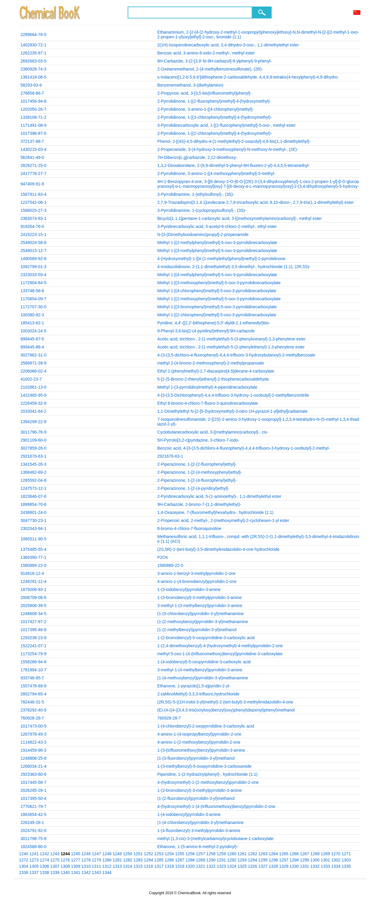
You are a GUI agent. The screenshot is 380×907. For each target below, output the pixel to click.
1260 (231, 853)
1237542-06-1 (33, 202)
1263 (262, 853)
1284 (148, 860)
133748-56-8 (32, 290)
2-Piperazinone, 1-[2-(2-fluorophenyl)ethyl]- (197, 464)
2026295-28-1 (33, 790)
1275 (54, 860)
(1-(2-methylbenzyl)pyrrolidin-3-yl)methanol (197, 629)
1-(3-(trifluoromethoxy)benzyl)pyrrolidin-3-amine (201, 750)
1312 (106, 866)
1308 (65, 866)
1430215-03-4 (33, 149)
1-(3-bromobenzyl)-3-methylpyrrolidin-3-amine (199, 597)
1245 (75, 853)
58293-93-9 (31, 85)
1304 (23, 866)
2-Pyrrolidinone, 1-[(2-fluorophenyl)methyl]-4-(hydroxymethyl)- (214, 101)
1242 (44, 853)
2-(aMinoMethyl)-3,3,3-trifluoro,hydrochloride (198, 694)
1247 (96, 853)
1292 (231, 860)
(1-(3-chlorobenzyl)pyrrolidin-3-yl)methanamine (200, 613)
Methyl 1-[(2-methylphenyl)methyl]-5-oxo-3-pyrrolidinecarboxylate (217, 242)
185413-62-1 (32, 322)
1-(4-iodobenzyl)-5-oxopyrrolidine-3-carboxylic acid (204, 661)
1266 (294, 853)
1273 (34, 860)
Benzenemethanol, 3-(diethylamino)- (190, 85)
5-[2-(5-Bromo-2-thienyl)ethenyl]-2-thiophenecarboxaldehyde (213, 379)
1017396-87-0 (33, 133)
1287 (179, 860)
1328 (273, 866)
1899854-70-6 (33, 504)
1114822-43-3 (33, 742)
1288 (190, 860)
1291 (221, 860)
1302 (335, 860)
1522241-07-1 (33, 645)
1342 (86, 872)
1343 (96, 872)
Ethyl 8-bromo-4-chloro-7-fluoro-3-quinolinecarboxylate (207, 403)
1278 (86, 860)
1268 (314, 853)
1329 (283, 866)
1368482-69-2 (33, 472)
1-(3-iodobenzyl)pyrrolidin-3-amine (189, 589)
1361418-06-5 (33, 77)
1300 (314, 860)
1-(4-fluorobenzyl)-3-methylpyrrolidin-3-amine (198, 830)
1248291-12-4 (33, 581)
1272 (23, 860)
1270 (335, 853)
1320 (190, 866)
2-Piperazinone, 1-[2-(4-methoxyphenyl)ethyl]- (199, 472)
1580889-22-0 (33, 565)
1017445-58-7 (33, 782)
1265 (283, 853)
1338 (44, 872)
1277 (75, 860)
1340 (65, 872)
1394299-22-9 (33, 421)
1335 (346, 866)
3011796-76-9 (33, 432)
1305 (34, 866)
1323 (221, 866)
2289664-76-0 (33, 34)
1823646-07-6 (33, 496)
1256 (190, 853)
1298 (294, 860)
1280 (106, 860)
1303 (346, 860)
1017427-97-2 (33, 621)
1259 (221, 853)
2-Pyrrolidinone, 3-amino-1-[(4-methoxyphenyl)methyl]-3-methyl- (216, 173)
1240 (23, 853)
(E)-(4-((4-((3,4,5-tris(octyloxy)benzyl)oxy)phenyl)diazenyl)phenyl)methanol (226, 710)
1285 (159, 860)
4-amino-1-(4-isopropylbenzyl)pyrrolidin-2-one (199, 734)
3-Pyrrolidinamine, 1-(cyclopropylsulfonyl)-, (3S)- (201, 210)
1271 (346, 853)
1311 (96, 866)
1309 (75, 866)
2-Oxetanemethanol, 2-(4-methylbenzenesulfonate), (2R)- (210, 69)
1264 (273, 853)
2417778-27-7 (33, 173)
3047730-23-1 (33, 520)
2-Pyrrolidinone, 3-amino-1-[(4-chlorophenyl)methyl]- (205, 109)
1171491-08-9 (33, 125)
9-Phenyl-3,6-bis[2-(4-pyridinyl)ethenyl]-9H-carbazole (206, 331)
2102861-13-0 (33, 387)
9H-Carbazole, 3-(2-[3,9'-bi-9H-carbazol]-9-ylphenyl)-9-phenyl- (214, 61)
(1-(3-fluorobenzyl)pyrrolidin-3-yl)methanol (196, 758)
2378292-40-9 (33, 710)
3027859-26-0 (33, 448)
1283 (138, 860)
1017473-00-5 (33, 726)
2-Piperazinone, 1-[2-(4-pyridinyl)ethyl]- (193, 488)
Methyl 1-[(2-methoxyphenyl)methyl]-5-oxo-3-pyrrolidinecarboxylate (219, 298)
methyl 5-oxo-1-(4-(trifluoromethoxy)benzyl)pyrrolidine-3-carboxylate (220, 653)
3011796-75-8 (33, 838)
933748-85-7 (32, 677)
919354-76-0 (32, 226)
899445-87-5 (32, 339)
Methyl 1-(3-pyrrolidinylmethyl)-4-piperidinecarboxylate (207, 387)
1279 (96, 860)
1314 (127, 866)
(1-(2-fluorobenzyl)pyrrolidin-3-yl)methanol (196, 798)
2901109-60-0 (33, 440)
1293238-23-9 (33, 637)
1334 (335, 866)
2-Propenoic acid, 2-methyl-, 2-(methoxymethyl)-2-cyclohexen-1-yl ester (223, 520)
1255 (179, 853)
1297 (283, 860)
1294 (252, 860)
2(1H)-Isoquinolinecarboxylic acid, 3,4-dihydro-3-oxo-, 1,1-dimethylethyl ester (228, 45)
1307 (54, 866)
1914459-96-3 (33, 750)
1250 (127, 853)
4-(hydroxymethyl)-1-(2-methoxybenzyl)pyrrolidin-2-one (208, 782)
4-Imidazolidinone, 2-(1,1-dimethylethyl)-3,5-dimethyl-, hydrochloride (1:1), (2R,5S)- (234, 266)
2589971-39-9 (33, 363)
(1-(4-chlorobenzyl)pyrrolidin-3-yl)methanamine (200, 822)
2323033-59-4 (33, 274)
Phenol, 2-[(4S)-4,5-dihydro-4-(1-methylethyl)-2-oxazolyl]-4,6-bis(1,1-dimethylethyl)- (234, 141)
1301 (325, 860)
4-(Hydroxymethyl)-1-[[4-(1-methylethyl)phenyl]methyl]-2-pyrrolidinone (221, 258)
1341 (75, 872)
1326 (252, 866)
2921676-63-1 (33, 456)
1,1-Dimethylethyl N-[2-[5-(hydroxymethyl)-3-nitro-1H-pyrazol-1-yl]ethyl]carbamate (232, 411)
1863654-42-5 (33, 814)
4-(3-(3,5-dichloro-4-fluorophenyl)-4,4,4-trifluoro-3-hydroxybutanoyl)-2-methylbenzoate (236, 355)
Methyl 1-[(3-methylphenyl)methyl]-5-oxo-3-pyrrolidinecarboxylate (217, 250)
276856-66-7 (32, 93)
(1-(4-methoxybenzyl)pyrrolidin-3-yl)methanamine (202, 677)
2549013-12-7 (33, 250)
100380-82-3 (32, 314)
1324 (231, 866)
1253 (159, 853)
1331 (304, 866)
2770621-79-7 (33, 806)
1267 (304, 853)
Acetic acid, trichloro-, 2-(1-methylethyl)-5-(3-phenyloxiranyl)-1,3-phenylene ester (231, 339)
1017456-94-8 (33, 101)
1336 (23, 872)
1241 (34, 853)
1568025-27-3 (33, 210)
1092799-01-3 (33, 266)
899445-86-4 (32, 347)
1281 (117, 860)
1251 (138, 853)
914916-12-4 (32, 573)
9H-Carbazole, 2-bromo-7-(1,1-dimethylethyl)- (199, 504)
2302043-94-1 (33, 528)
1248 (106, 853)
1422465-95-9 (33, 395)
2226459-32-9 (33, 403)
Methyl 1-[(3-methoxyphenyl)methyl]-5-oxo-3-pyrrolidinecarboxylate (219, 282)
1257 (200, 853)
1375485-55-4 (33, 549)
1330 (294, 866)
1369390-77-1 (33, 557)
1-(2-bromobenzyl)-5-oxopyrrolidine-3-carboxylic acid (206, 637)
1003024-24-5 (33, 331)
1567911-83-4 (33, 194)
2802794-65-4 (33, 694)
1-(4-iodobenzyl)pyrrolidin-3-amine (189, 814)
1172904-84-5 (33, 282)
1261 (242, 853)
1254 (169, 853)
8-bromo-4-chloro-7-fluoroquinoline (189, 528)
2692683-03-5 (33, 61)
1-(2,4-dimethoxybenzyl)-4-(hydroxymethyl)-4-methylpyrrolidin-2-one (220, 645)
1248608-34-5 (33, 613)
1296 (273, 860)
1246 (86, 853)
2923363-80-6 (33, 774)
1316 (148, 866)
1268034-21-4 (33, 766)
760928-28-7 (32, 718)
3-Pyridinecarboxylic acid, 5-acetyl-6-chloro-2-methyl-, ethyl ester (217, 226)
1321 (200, 866)
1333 (325, 866)
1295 (262, 860)
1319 (179, 866)
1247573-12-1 (33, 488)
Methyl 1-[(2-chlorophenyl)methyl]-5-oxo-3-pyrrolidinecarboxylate (216, 314)
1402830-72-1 (33, 45)
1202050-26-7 (33, 109)
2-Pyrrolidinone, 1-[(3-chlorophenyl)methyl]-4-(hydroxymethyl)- (214, 117)
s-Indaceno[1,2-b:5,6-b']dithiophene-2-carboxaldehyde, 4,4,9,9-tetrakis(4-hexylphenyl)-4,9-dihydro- (248, 77)
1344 (106, 872)
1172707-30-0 (33, 306)
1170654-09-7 (33, 298)
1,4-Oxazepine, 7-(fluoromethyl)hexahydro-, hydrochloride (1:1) (215, 512)
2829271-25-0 (33, 165)
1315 (138, 866)
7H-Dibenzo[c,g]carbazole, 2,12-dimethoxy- (197, 157)
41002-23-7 (31, 379)
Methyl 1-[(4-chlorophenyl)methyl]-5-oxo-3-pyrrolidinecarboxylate (216, 290)
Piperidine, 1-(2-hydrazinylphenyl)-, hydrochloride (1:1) (207, 774)
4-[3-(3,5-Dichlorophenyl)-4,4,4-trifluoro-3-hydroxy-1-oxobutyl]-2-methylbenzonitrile (233, 395)
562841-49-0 (32, 157)
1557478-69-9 (33, 686)
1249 (117, 853)
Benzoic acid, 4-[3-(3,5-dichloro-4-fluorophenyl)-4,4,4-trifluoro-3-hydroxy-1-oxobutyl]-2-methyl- (243, 448)
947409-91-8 (32, 184)
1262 (252, 853)
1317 (159, 866)
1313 (117, 866)
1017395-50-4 (33, 798)
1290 (211, 860)
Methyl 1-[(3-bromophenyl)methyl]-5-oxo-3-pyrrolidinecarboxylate (217, 306)
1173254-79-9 (33, 653)
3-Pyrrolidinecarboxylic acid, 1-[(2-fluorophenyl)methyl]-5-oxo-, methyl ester (226, 125)
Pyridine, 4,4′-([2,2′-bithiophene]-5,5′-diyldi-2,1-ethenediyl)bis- (213, 322)
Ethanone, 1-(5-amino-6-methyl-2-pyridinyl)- (197, 846)
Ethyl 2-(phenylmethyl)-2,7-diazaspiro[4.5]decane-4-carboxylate (215, 371)
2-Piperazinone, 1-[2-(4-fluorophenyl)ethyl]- (197, 480)
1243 (54, 853)
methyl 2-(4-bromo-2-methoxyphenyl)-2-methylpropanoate (210, 363)
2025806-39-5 (33, 605)
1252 (148, 853)
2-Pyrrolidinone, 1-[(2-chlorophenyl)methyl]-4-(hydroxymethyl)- (214, 133)
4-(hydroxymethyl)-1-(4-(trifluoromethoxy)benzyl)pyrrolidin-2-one (216, 806)
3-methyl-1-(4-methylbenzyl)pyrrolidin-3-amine (199, 669)
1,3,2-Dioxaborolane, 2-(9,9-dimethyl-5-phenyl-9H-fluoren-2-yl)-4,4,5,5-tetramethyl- (233, 165)
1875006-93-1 (33, 589)
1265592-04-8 (33, 480)
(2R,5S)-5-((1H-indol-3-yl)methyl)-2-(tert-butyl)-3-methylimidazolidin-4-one (225, 702)
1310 (86, 866)
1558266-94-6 (33, 661)
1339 (54, 872)
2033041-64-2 (33, 411)
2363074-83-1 (33, 218)
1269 (325, 853)
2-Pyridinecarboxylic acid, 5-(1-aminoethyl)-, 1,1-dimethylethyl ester (219, 496)
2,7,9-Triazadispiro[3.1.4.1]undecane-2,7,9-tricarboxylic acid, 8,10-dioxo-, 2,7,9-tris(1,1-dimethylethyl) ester (255, 202)
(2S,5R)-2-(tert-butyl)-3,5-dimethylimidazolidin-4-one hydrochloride (218, 549)
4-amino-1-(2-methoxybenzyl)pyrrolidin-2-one (198, 742)
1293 (242, 860)
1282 (127, 860)
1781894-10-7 (33, 669)
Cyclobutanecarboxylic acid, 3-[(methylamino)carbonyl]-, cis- (212, 432)
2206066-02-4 (33, 371)
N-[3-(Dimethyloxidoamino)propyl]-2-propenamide (202, 234)
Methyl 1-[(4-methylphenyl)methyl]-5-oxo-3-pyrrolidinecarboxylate (217, 274)
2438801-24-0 (33, 512)
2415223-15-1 (33, 234)
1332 (314, 866)
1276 (65, 860)
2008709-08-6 (33, 597)
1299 (304, 860)
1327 (262, 866)
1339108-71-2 (33, 117)
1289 (200, 860)
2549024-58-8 (33, 242)
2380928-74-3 (33, 69)
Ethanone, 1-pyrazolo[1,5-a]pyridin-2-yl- (193, 686)
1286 (169, 860)
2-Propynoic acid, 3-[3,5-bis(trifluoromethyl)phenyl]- (204, 93)
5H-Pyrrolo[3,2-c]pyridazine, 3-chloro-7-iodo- (198, 440)
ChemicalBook (50, 12)
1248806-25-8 (33, 758)
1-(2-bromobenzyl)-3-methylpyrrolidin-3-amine (199, 790)
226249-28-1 (32, 822)
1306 (44, 866)
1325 (242, 866)
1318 (169, 866)
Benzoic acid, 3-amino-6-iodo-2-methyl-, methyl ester (206, 53)
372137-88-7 (32, 141)
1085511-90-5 (33, 539)
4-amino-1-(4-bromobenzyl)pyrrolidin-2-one (197, 581)
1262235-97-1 (33, 53)
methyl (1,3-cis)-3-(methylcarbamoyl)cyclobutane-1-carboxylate (215, 838)
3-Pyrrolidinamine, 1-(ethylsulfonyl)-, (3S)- (195, 194)
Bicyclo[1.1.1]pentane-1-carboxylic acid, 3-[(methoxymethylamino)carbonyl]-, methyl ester (239, 218)
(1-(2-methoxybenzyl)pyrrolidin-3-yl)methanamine (202, 621)
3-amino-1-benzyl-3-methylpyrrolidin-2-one (196, 573)
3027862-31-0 (33, 355)
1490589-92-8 (33, 258)
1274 (44, 860)
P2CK (162, 557)
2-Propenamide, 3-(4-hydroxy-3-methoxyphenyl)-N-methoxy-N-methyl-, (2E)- (227, 149)
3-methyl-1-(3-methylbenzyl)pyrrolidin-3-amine (199, 605)
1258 (211, 853)
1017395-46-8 (33, 629)
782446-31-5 (32, 702)
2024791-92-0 (33, 830)
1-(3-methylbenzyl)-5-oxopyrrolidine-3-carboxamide (204, 766)
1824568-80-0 (33, 846)
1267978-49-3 (33, 734)
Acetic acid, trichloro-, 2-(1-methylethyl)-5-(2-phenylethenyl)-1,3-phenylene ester (231, 347)
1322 (211, 866)
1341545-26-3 (33, 464)
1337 (34, 872)
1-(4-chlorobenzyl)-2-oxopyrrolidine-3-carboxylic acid (205, 726)
